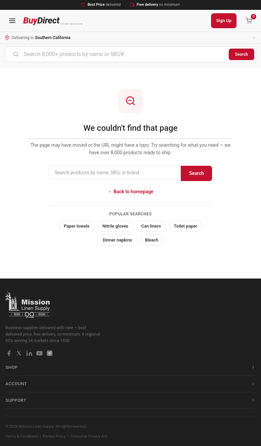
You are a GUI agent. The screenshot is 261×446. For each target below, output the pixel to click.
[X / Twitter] (19, 353)
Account (130, 383)
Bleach (152, 240)
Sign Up (223, 20)
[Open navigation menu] (12, 20)
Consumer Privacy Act (88, 436)
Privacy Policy (54, 436)
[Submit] (16, 54)
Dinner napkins (117, 240)
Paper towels (77, 226)
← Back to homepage (130, 191)
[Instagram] (49, 353)
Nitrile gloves (115, 226)
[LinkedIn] (29, 353)
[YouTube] (39, 353)
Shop (130, 367)
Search (241, 54)
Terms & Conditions (21, 436)
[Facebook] (8, 353)
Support (130, 400)
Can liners (151, 226)
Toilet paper (185, 226)
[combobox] (117, 54)
